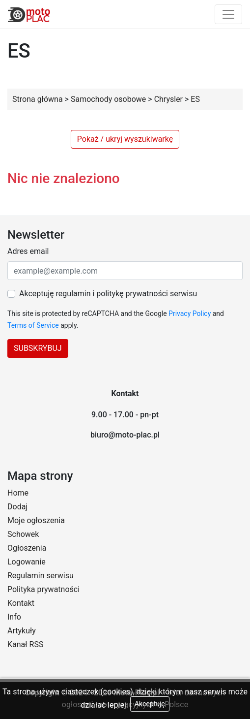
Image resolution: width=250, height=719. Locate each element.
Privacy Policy (189, 313)
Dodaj (17, 506)
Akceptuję (150, 704)
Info (14, 617)
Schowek (23, 534)
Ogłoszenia (26, 548)
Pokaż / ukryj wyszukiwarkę (125, 139)
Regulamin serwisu (40, 575)
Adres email (28, 251)
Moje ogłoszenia (36, 520)
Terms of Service (33, 325)
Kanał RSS (25, 644)
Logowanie (26, 561)
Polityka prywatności (43, 589)
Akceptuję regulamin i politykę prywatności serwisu (108, 293)
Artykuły (21, 630)
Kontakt (20, 603)
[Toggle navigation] (228, 14)
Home (17, 493)
